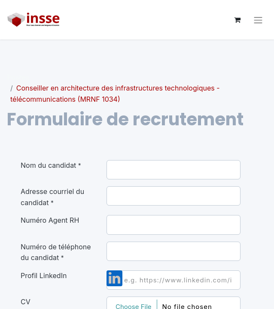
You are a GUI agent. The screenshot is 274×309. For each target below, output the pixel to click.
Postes (18, 77)
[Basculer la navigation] (258, 19)
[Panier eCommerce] (237, 19)
